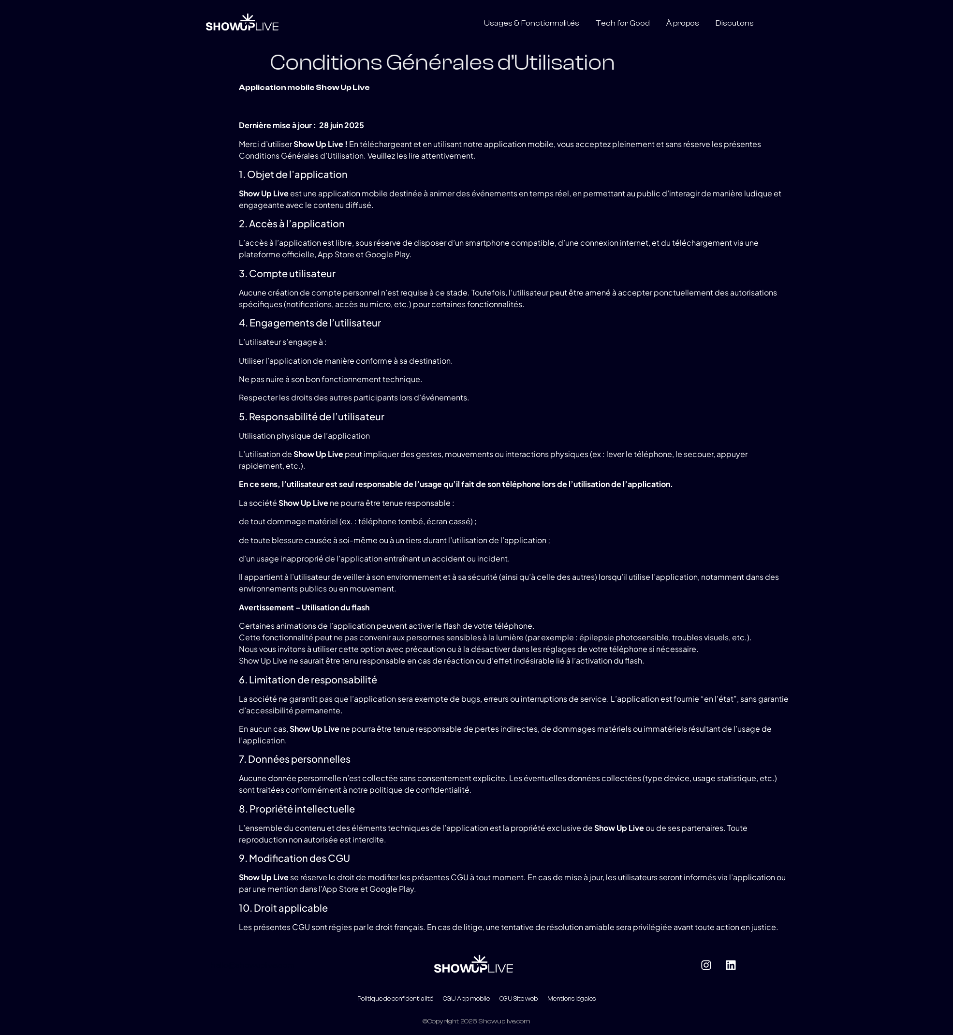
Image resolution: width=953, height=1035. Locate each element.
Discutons (735, 23)
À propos (682, 23)
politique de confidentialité (419, 789)
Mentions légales (571, 998)
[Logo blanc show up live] (242, 22)
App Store (336, 254)
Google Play (387, 254)
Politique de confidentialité (395, 998)
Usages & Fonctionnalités (531, 23)
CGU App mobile (466, 998)
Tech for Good (623, 23)
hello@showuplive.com (253, 965)
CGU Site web (518, 998)
